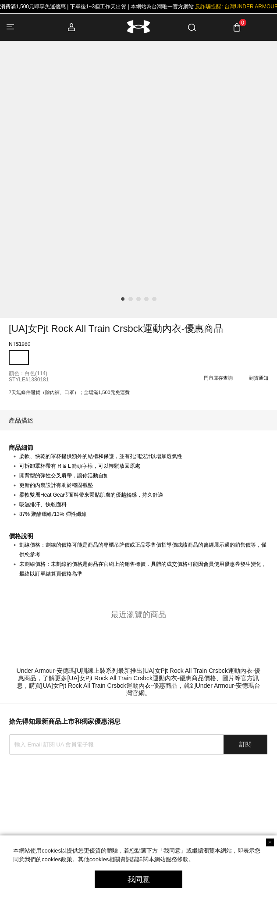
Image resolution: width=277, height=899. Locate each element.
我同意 (139, 879)
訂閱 (245, 744)
